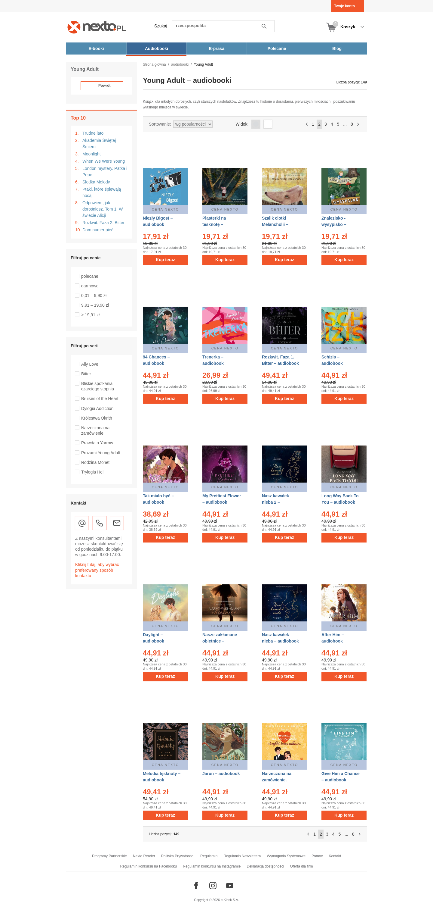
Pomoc (317, 856)
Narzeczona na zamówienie (95, 430)
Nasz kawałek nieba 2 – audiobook (275, 502)
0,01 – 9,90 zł (93, 295)
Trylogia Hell (92, 472)
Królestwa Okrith (96, 418)
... (345, 124)
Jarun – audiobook (221, 773)
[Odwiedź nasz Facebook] (196, 885)
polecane (89, 276)
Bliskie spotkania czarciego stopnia (97, 386)
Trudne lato (92, 133)
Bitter (86, 373)
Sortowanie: (160, 124)
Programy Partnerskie (109, 856)
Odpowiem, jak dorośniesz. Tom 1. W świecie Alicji (102, 209)
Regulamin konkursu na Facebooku (148, 866)
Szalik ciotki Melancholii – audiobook (275, 224)
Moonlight (91, 154)
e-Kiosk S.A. (230, 900)
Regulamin (208, 856)
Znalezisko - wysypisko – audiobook (333, 224)
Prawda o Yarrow (97, 442)
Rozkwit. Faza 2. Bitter (103, 222)
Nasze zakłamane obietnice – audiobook (219, 641)
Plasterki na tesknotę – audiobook (214, 224)
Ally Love (89, 364)
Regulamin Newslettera (242, 856)
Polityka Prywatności (177, 856)
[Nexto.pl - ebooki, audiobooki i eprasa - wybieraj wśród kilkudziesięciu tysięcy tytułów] (96, 27)
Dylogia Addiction (97, 408)
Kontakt (335, 856)
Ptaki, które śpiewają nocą (101, 192)
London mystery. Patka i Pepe (104, 171)
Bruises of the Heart (99, 398)
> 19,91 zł (90, 314)
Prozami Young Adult (100, 452)
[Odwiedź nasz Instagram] (213, 885)
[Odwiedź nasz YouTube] (230, 885)
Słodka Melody (96, 182)
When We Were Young (103, 161)
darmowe (90, 285)
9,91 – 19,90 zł (95, 305)
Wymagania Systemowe (286, 856)
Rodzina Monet (95, 462)
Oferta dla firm (301, 866)
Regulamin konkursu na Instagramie (212, 866)
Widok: (242, 124)
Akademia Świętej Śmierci (99, 143)
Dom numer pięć (97, 229)
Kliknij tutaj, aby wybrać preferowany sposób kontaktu (97, 570)
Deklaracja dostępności (265, 866)
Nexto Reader (144, 856)
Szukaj (160, 25)
